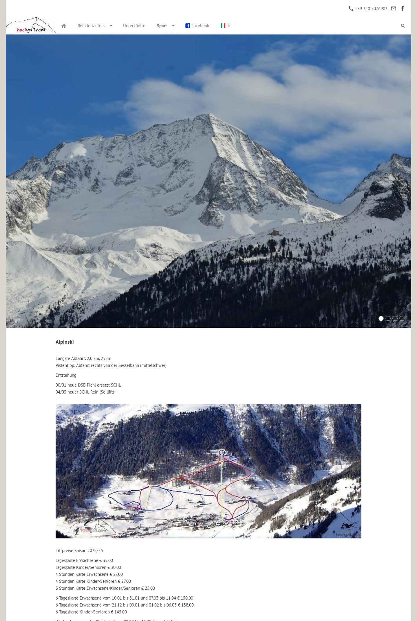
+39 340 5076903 (368, 8)
